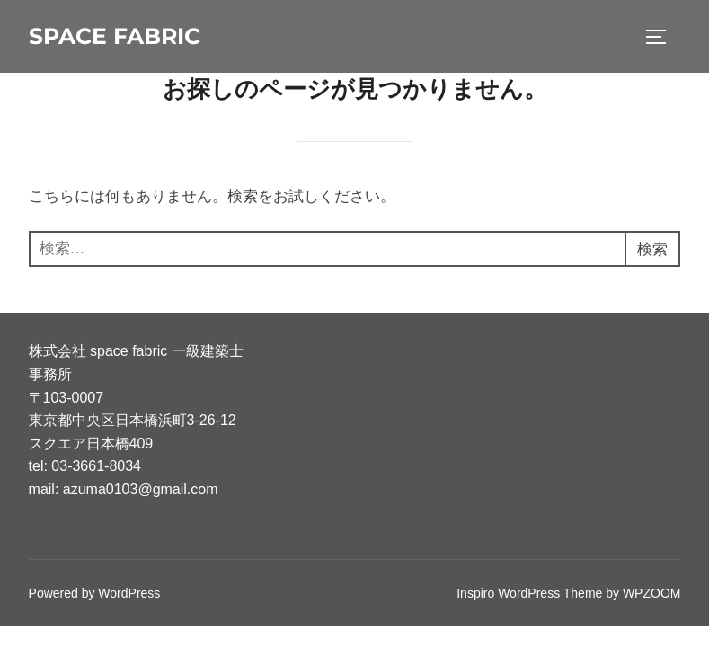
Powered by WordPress (95, 593)
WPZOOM (652, 593)
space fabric (114, 35)
